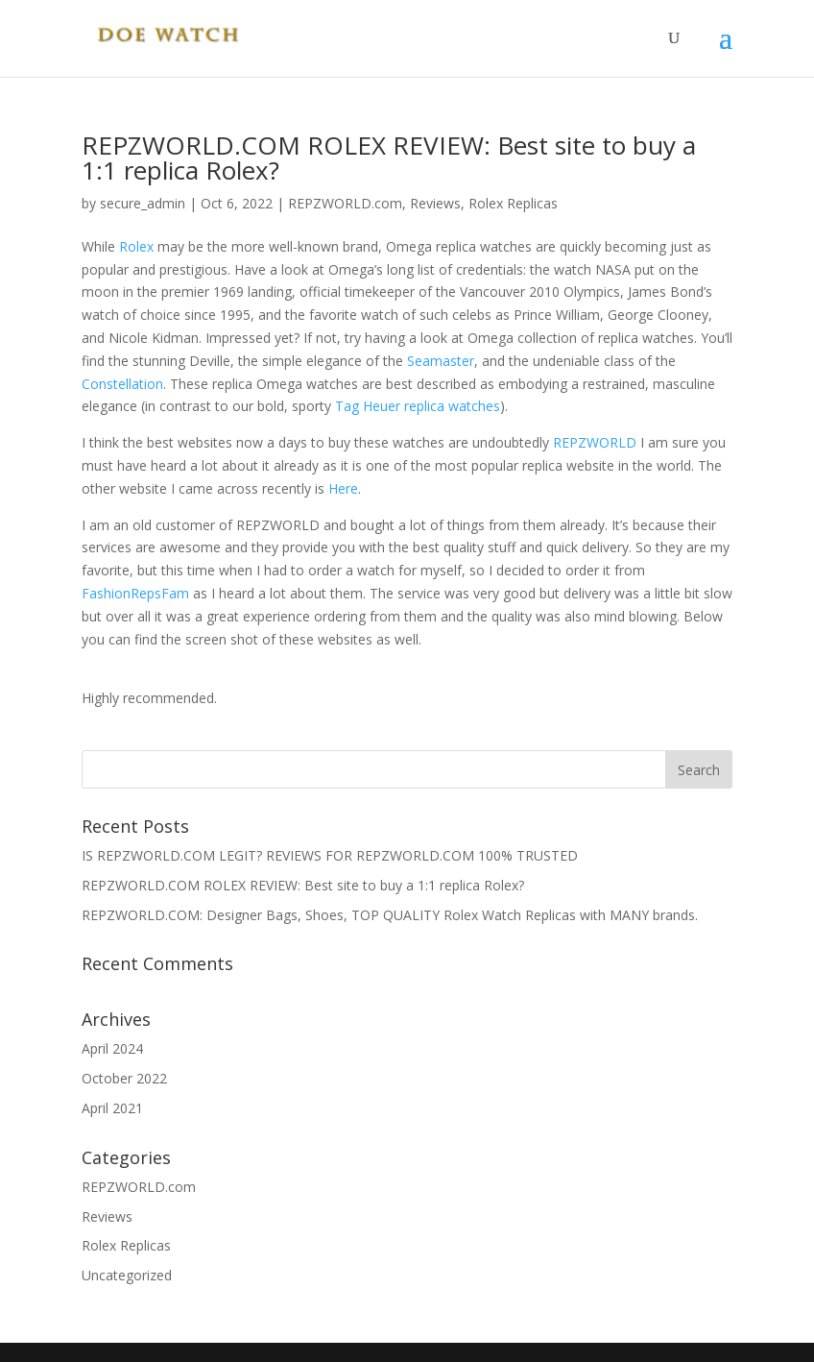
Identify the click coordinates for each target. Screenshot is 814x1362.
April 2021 (112, 1108)
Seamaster (440, 361)
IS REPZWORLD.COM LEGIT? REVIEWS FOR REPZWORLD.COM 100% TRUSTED (330, 855)
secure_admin (142, 203)
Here (343, 488)
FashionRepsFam (135, 593)
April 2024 (112, 1048)
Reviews (435, 203)
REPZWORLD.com (345, 203)
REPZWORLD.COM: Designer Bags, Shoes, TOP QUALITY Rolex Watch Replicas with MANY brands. (390, 915)
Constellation (122, 384)
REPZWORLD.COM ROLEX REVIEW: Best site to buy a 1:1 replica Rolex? (389, 157)
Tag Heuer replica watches (417, 406)
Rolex (138, 246)
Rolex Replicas (513, 203)
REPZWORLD (594, 442)
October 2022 (124, 1078)
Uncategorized (127, 1275)
